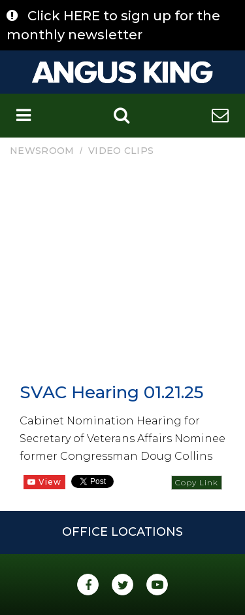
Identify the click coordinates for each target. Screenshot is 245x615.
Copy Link (196, 482)
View (44, 482)
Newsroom (42, 151)
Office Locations (122, 532)
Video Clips (121, 151)
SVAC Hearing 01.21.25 (111, 392)
